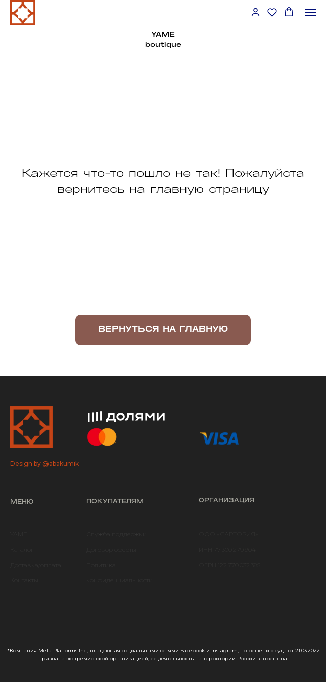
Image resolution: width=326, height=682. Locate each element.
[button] (255, 12)
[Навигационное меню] (310, 12)
